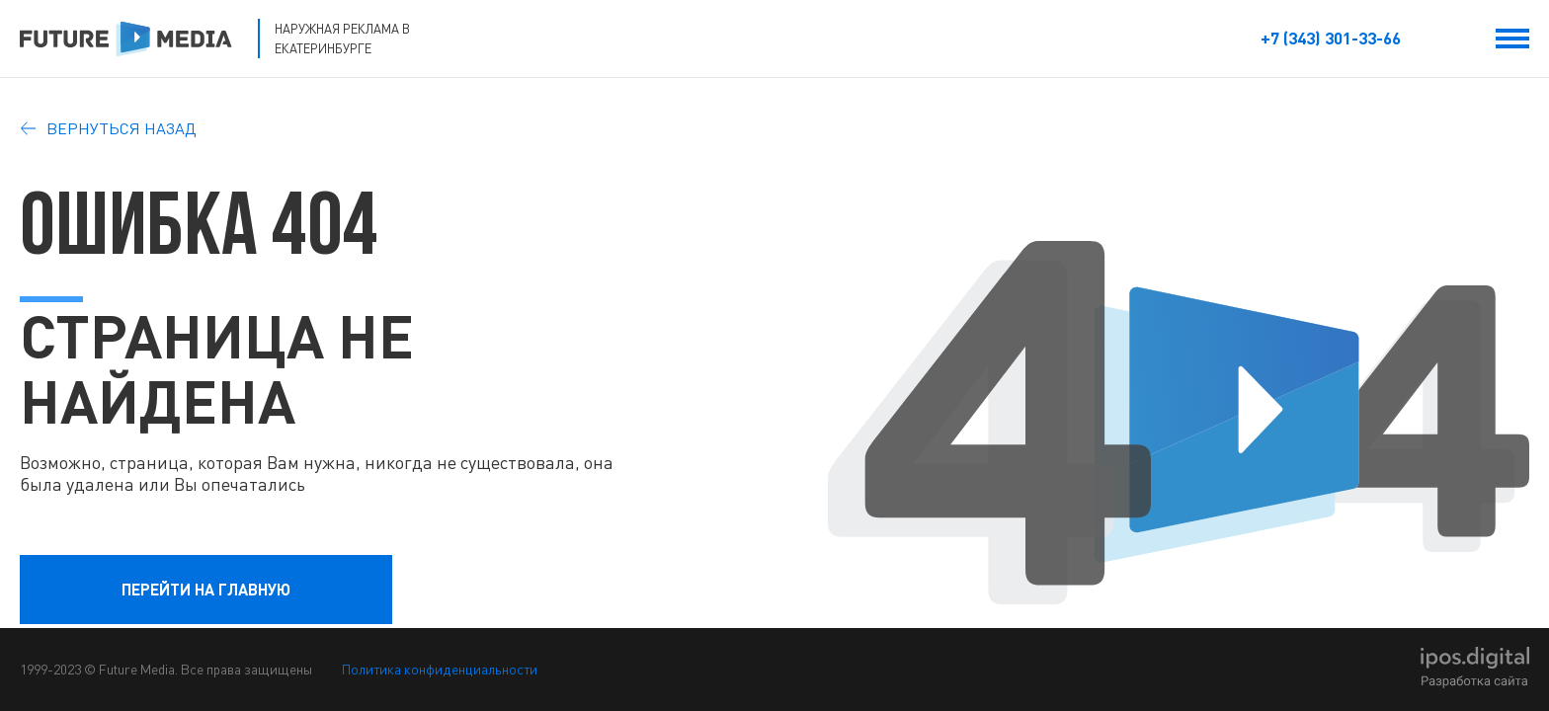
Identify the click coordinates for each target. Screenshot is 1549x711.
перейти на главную (206, 589)
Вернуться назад (108, 128)
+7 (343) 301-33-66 (1331, 38)
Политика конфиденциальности (439, 669)
